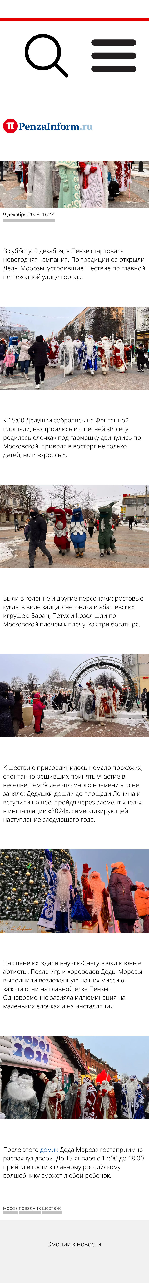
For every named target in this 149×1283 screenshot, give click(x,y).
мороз (10, 1208)
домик (49, 1149)
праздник (30, 1208)
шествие (52, 1208)
